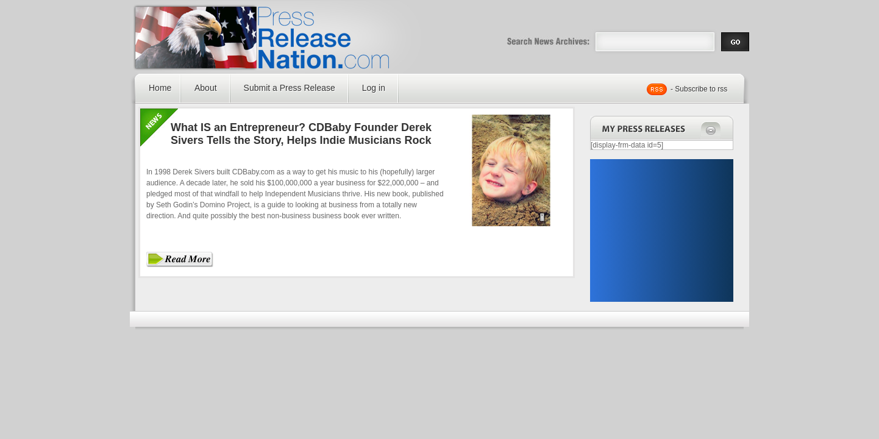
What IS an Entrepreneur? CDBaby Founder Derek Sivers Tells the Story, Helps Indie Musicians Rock (301, 133)
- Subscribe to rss (699, 89)
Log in (373, 88)
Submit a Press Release (289, 88)
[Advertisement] (661, 230)
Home (160, 88)
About (205, 88)
